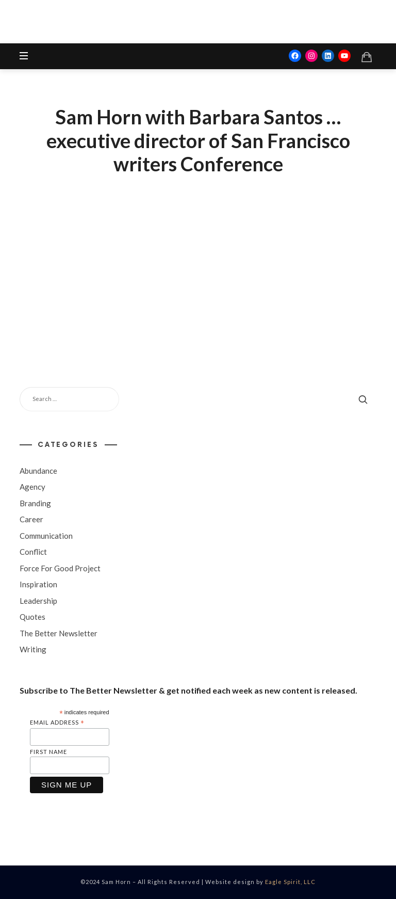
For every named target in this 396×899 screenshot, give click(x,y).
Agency (32, 486)
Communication (46, 535)
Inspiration (38, 584)
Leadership (38, 600)
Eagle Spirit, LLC (290, 881)
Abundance (38, 470)
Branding (35, 502)
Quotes (32, 616)
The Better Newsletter (58, 632)
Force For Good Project (60, 567)
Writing (33, 649)
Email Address (57, 723)
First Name (48, 751)
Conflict (33, 551)
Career (31, 519)
